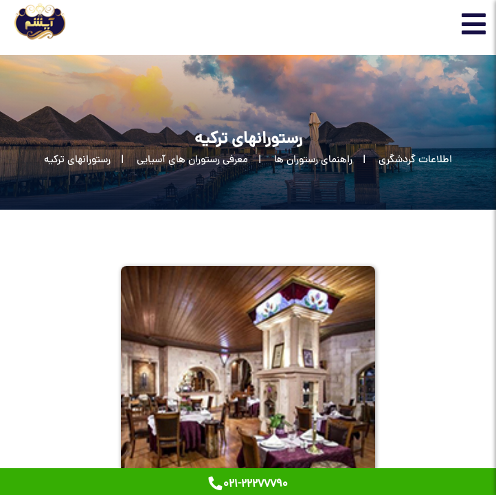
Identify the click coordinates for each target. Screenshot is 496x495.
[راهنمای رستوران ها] (300, 160)
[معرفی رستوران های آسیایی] (179, 160)
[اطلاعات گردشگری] (402, 160)
